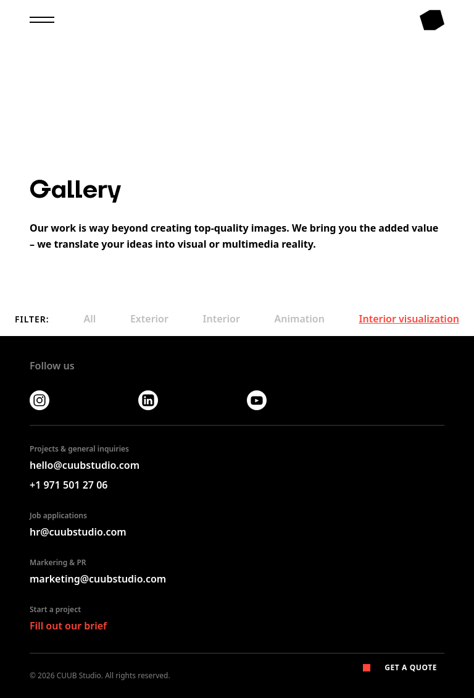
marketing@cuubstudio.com (98, 579)
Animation (300, 319)
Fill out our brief (68, 626)
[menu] (42, 18)
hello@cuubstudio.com (84, 465)
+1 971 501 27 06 (68, 485)
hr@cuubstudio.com (78, 532)
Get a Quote (400, 667)
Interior (221, 319)
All (89, 319)
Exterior (149, 319)
